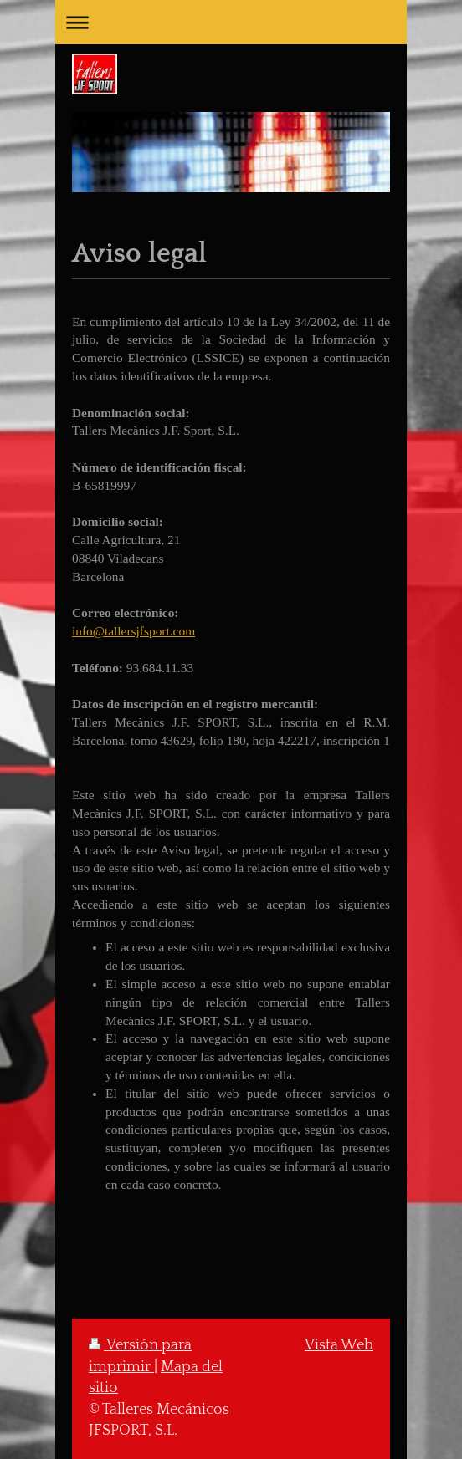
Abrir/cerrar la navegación (231, 22)
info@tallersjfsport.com (133, 631)
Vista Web (339, 1345)
